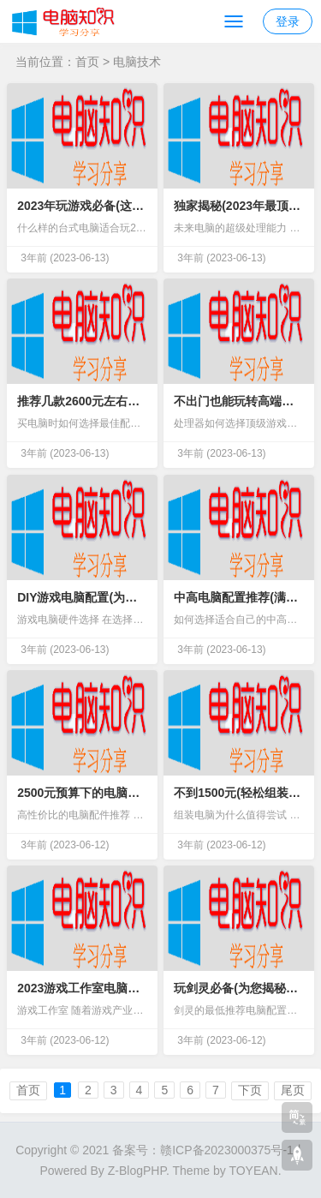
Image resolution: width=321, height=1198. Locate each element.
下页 (250, 1090)
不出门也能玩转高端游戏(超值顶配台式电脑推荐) (239, 401)
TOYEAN (253, 1170)
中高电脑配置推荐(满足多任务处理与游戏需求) (239, 597)
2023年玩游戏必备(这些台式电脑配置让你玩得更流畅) (82, 206)
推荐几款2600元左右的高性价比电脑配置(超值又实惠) (82, 401)
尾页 (293, 1090)
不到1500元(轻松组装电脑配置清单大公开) (239, 793)
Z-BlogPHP (137, 1170)
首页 (87, 62)
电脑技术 (137, 62)
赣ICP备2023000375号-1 (227, 1150)
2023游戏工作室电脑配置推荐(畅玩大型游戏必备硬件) (82, 988)
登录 (288, 21)
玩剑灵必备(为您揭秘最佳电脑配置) (239, 988)
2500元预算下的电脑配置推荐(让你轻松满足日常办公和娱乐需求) (82, 793)
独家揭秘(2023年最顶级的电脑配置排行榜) (239, 206)
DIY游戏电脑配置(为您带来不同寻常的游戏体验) (82, 597)
